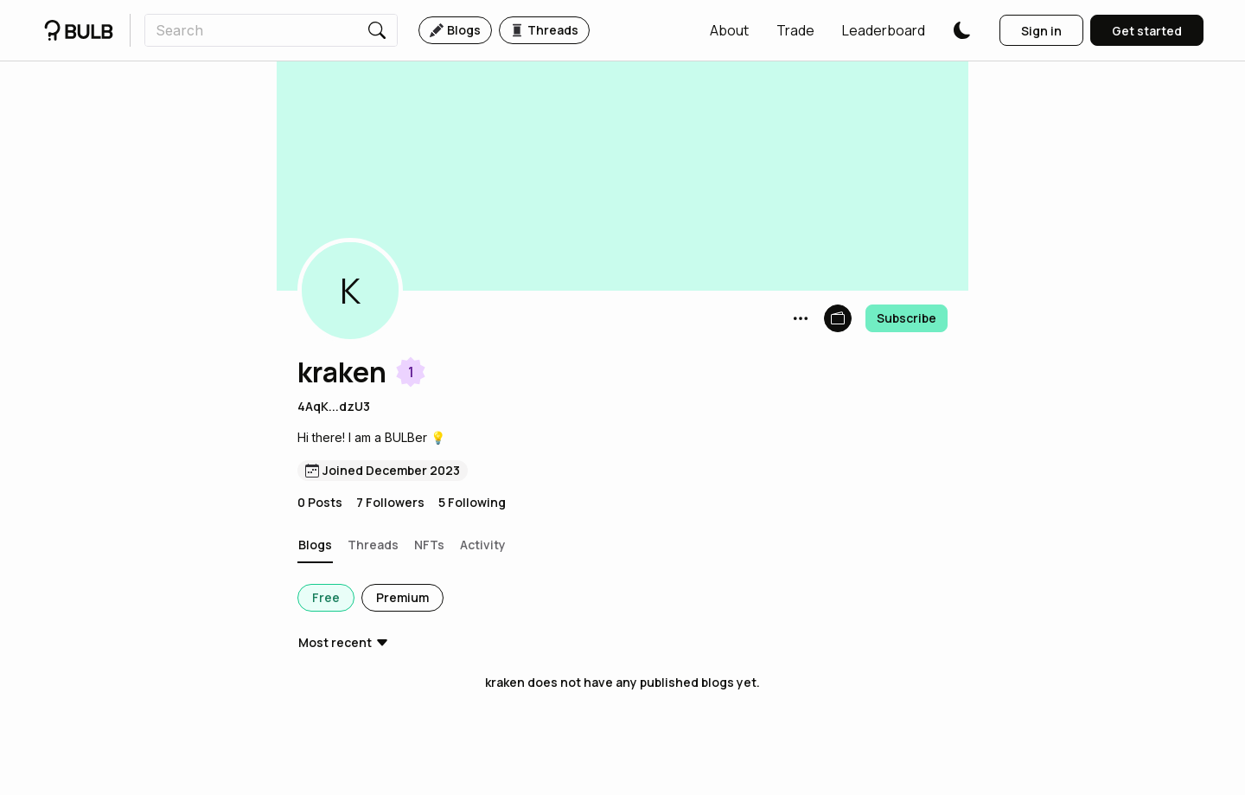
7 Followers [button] (390, 502)
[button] (729, 30)
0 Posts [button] (319, 502)
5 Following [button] (472, 502)
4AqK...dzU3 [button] (333, 406)
